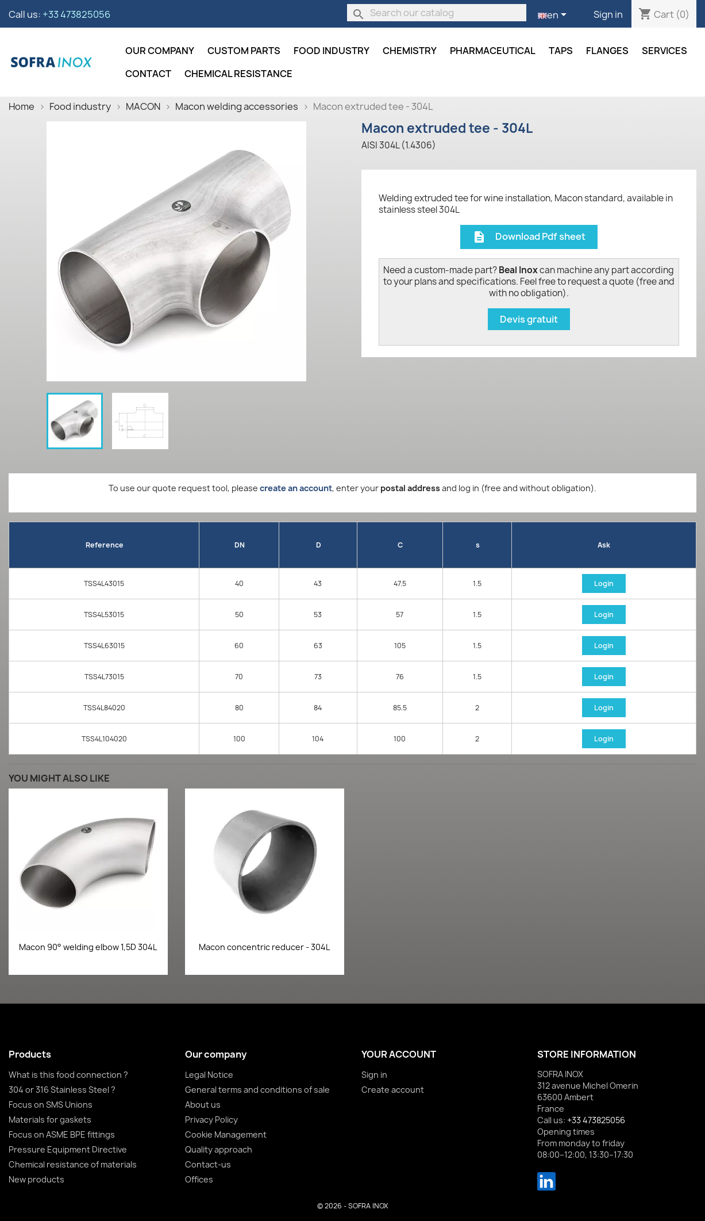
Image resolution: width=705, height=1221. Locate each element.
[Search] (436, 12)
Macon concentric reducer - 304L (264, 946)
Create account (392, 1089)
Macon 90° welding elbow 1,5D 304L (88, 946)
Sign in (608, 14)
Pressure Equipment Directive (68, 1149)
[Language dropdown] (554, 15)
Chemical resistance (238, 73)
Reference (105, 545)
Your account (398, 1054)
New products (36, 1179)
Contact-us (208, 1164)
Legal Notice (209, 1074)
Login (604, 583)
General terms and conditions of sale (257, 1089)
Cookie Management (226, 1134)
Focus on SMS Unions (51, 1104)
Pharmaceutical (493, 50)
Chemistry (410, 50)
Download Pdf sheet (528, 237)
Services (664, 50)
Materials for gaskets (50, 1119)
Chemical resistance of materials (73, 1164)
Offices (199, 1179)
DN (239, 545)
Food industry (331, 50)
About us (203, 1104)
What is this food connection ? (68, 1074)
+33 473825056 (76, 14)
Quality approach (218, 1149)
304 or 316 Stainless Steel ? (62, 1089)
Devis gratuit (529, 319)
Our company (159, 50)
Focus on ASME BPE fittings (62, 1134)
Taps (561, 50)
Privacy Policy (211, 1119)
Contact (148, 73)
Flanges (607, 50)
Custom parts (243, 50)
